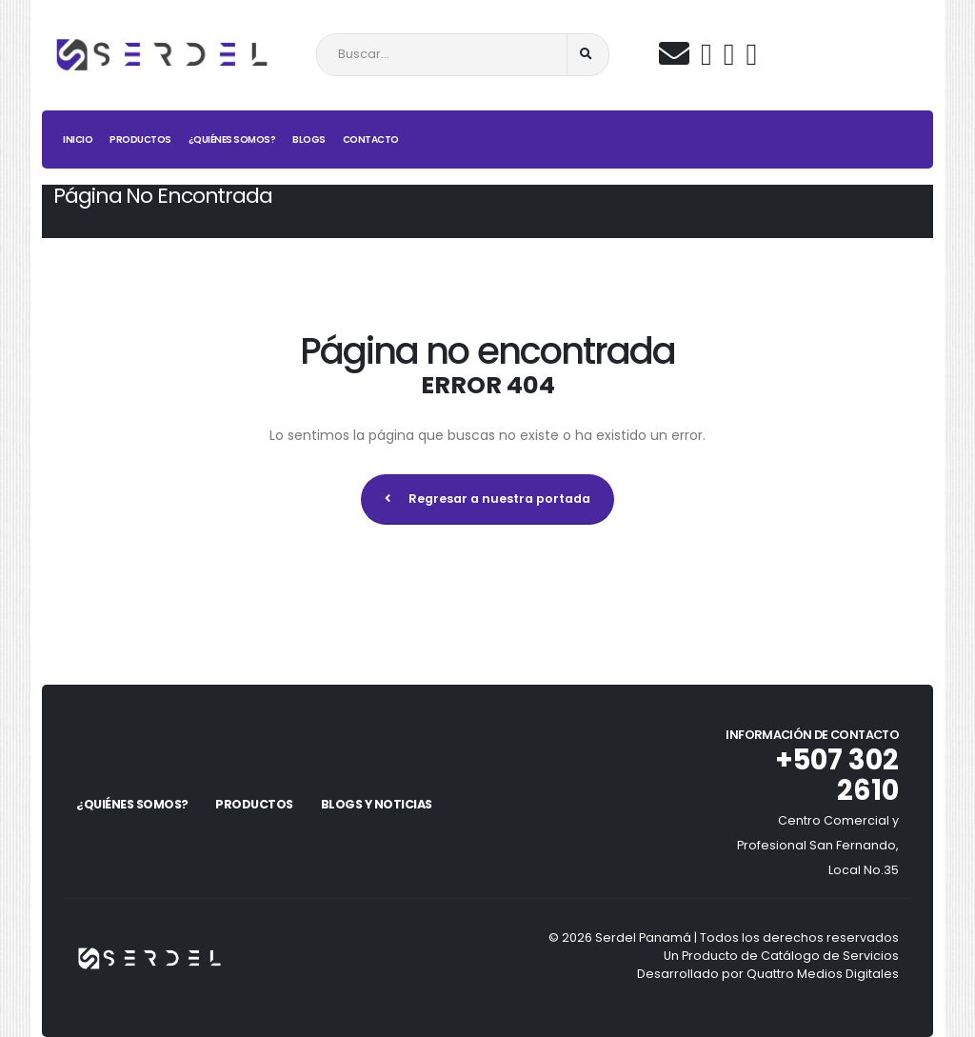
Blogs (309, 139)
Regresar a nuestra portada (487, 498)
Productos (140, 139)
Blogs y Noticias (376, 804)
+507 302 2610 (837, 775)
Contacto (371, 139)
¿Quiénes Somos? (232, 139)
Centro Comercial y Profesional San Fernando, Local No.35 (818, 845)
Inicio (77, 139)
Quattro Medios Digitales (822, 974)
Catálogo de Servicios (830, 955)
